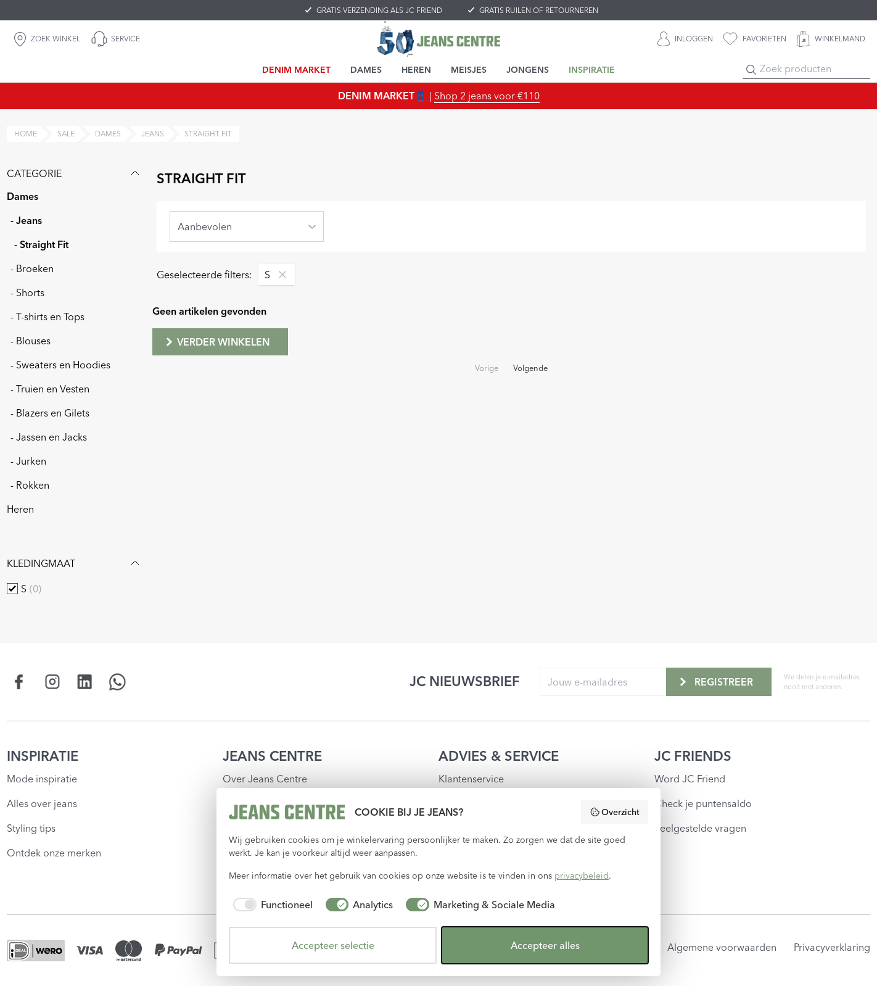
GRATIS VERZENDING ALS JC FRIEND (379, 10)
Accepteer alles (545, 945)
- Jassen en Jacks (48, 437)
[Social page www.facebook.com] (19, 681)
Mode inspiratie (42, 779)
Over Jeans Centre (265, 779)
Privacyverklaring (832, 947)
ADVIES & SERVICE (499, 755)
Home (25, 133)
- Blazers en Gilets (49, 413)
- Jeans (26, 220)
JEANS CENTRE (272, 755)
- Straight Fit (41, 244)
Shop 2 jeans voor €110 (487, 95)
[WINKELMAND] (830, 39)
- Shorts (27, 292)
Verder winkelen (216, 342)
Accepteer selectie (333, 945)
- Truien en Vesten (49, 389)
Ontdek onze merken (54, 853)
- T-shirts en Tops (47, 316)
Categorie (74, 173)
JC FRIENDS (692, 755)
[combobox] (247, 226)
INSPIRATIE (42, 755)
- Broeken (32, 268)
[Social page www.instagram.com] (52, 681)
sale (66, 133)
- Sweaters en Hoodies (60, 364)
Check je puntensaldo (703, 803)
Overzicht (615, 812)
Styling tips (31, 828)
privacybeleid (581, 875)
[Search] (751, 69)
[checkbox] (12, 588)
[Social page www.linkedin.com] (84, 681)
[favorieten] (754, 38)
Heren (20, 509)
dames (108, 133)
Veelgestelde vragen (700, 828)
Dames (22, 196)
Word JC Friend (689, 779)
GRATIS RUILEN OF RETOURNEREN (538, 10)
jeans (152, 133)
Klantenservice (471, 779)
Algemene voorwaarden (721, 947)
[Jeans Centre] (438, 38)
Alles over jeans (42, 803)
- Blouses (30, 340)
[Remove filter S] (279, 274)
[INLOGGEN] (685, 38)
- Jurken (28, 461)
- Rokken (29, 485)
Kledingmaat (74, 563)
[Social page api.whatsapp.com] (117, 681)
